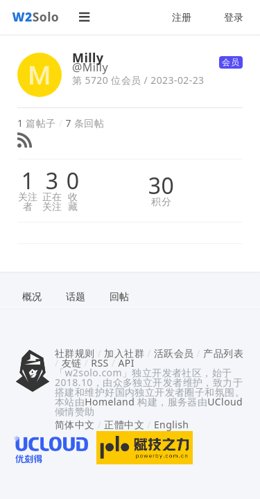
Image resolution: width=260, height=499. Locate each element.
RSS (99, 362)
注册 (182, 17)
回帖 (120, 296)
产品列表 (223, 353)
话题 (76, 296)
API (126, 362)
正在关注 (52, 201)
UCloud (225, 401)
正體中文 (124, 424)
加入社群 (124, 353)
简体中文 (75, 424)
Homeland (110, 401)
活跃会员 (174, 353)
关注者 (28, 201)
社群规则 (75, 353)
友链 (72, 362)
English (171, 424)
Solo (36, 16)
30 (161, 186)
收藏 (73, 201)
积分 (161, 202)
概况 (32, 296)
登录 (234, 17)
